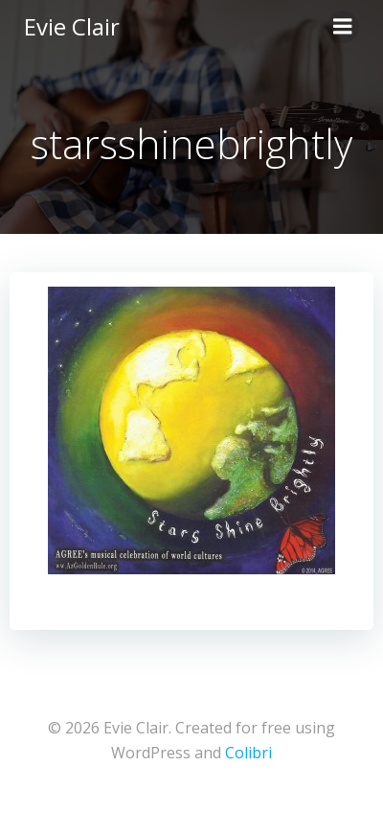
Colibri (248, 752)
